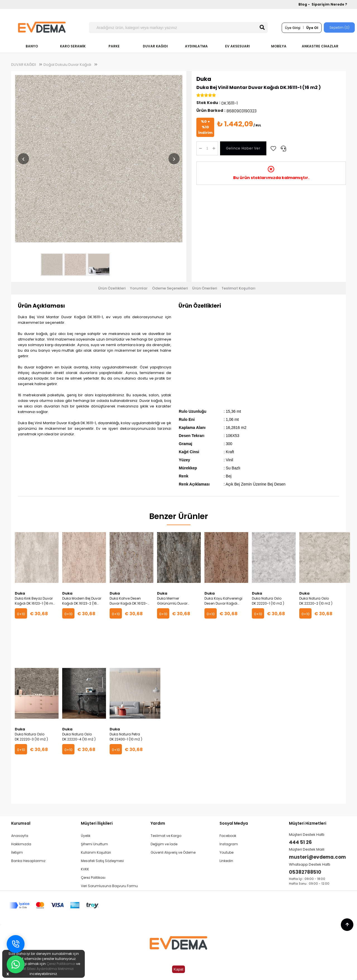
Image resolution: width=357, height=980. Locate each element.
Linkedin (226, 860)
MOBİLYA (278, 46)
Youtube (226, 852)
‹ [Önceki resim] (23, 158)
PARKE (114, 46)
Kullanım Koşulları (96, 852)
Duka (203, 79)
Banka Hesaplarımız (28, 860)
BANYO (32, 46)
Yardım (158, 823)
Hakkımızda (21, 844)
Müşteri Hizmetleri (307, 823)
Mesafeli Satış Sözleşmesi (102, 860)
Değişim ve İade (164, 844)
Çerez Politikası (93, 877)
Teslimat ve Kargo (166, 835)
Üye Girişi (292, 27)
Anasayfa (19, 835)
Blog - (304, 4)
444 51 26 (300, 842)
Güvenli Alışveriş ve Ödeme (173, 852)
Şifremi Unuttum (94, 844)
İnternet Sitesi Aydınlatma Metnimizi (43, 968)
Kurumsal (20, 823)
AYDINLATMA (196, 46)
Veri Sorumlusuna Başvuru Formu (109, 886)
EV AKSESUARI (237, 46)
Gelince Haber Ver (243, 148)
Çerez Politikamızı (61, 963)
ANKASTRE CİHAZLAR (320, 46)
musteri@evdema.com (317, 857)
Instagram (228, 844)
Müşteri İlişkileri (97, 823)
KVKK (85, 869)
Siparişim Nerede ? (329, 4)
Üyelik (85, 835)
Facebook (227, 835)
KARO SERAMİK (73, 46)
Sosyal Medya (233, 823)
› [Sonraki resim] (174, 158)
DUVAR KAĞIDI (155, 46)
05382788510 (305, 872)
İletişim (17, 852)
